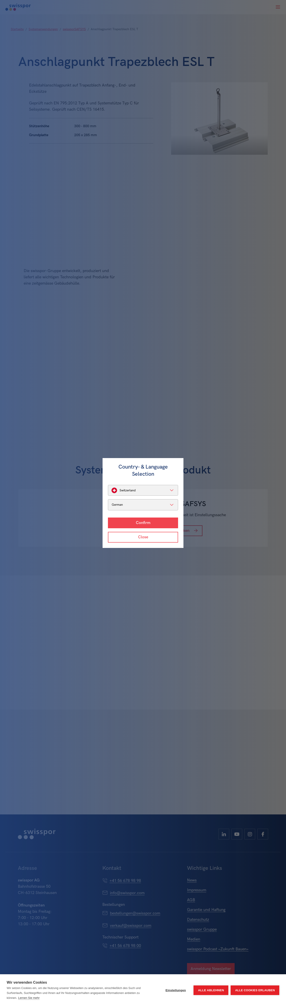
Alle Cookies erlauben (255, 990)
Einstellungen (176, 990)
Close (143, 537)
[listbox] (143, 490)
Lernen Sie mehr (29, 998)
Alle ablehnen (211, 990)
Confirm (143, 522)
